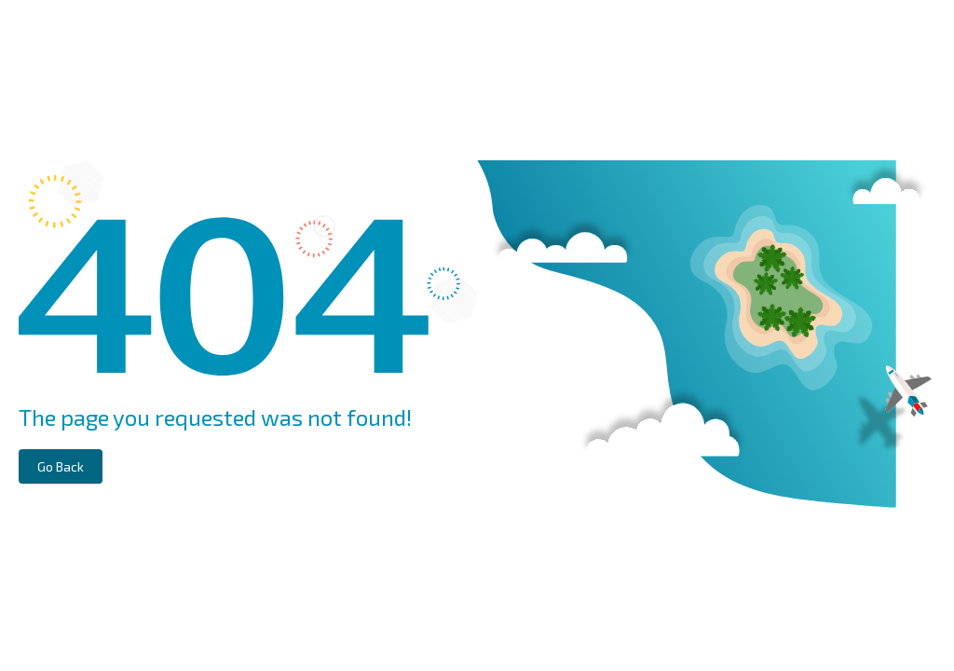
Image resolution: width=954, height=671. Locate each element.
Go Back (60, 466)
